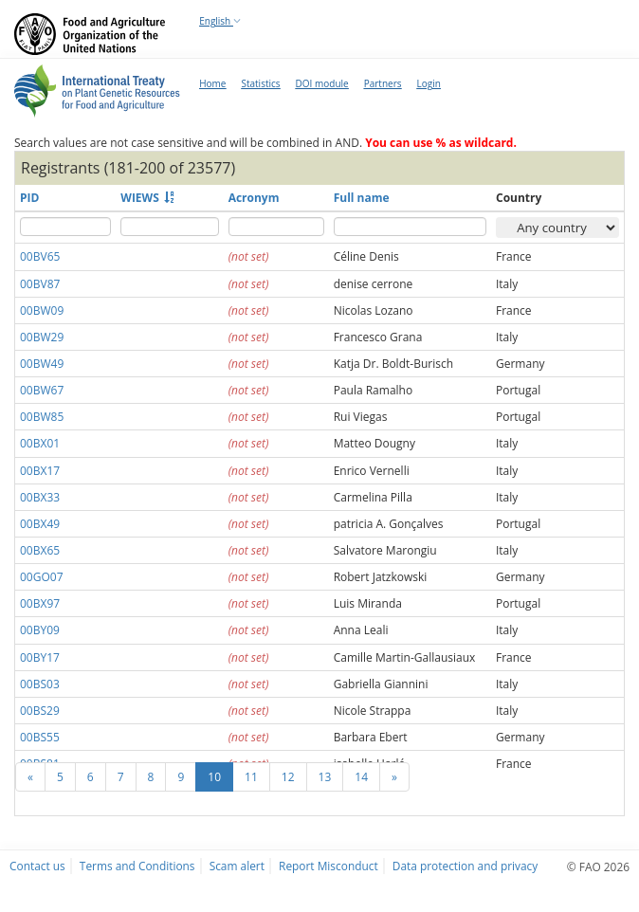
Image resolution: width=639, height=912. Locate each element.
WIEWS (139, 198)
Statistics (260, 83)
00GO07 (42, 577)
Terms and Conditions (137, 865)
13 (325, 777)
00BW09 (42, 310)
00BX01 (40, 443)
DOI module (322, 83)
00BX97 (40, 603)
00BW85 (42, 417)
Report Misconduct (328, 865)
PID (29, 198)
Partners (383, 83)
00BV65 (40, 256)
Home (212, 83)
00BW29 (42, 337)
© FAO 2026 (598, 866)
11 (251, 777)
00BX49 (40, 524)
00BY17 (40, 657)
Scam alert (237, 865)
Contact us (37, 865)
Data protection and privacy (465, 865)
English (220, 20)
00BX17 (40, 471)
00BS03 (40, 684)
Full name (362, 198)
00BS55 (40, 737)
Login (428, 83)
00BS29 (40, 710)
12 (288, 777)
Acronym (254, 198)
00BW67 (42, 390)
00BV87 (40, 284)
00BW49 (42, 364)
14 (361, 777)
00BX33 (40, 497)
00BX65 (40, 550)
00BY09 (40, 630)
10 (214, 777)
